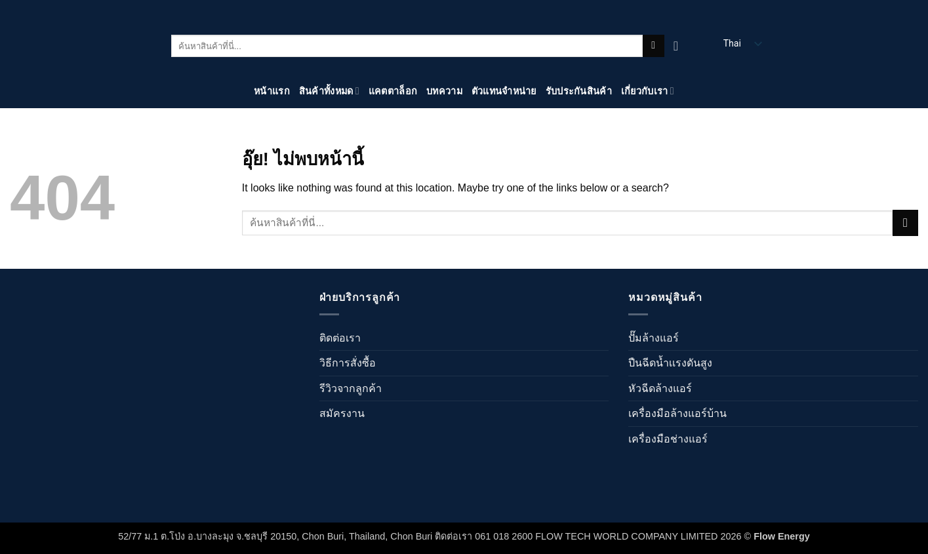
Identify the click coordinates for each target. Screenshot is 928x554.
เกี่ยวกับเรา (647, 91)
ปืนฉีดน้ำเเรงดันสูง (670, 362)
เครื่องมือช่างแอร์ (668, 439)
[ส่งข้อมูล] (653, 46)
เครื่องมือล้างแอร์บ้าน (677, 413)
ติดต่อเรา (340, 338)
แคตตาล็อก (393, 91)
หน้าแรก (272, 91)
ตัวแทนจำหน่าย (504, 91)
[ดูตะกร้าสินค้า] (680, 45)
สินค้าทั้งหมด (329, 91)
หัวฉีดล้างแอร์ (660, 388)
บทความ (444, 91)
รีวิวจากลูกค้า (350, 388)
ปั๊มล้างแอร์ (653, 338)
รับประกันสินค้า (579, 91)
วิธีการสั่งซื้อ (347, 362)
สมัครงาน (342, 413)
